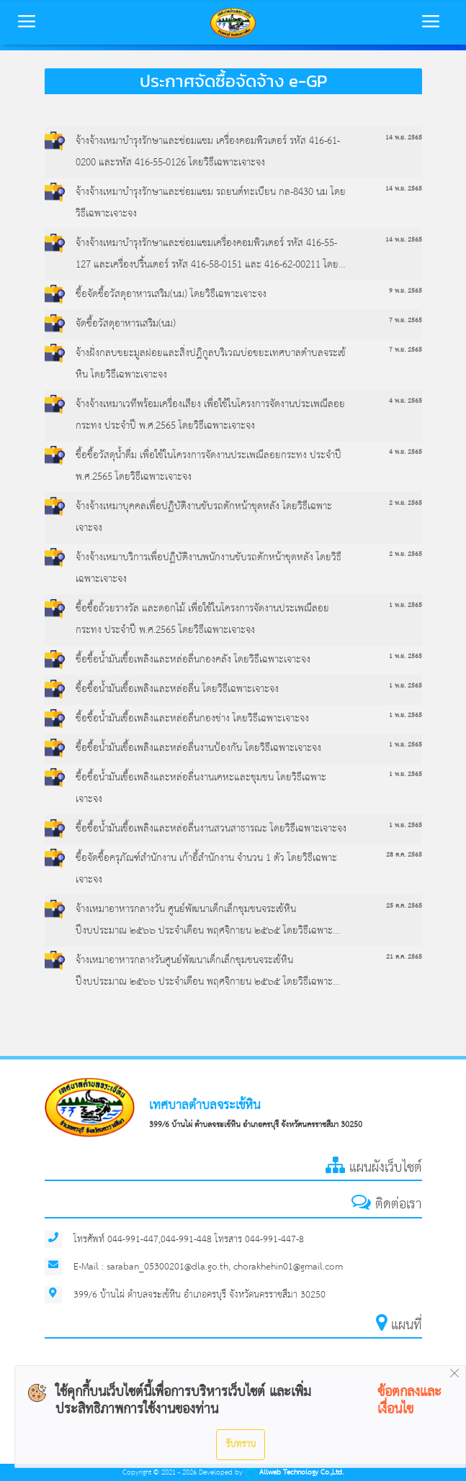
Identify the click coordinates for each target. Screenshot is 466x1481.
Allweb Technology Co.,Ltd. (294, 1473)
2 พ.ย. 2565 (405, 503)
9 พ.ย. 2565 (405, 291)
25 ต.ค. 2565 (404, 906)
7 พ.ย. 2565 (405, 320)
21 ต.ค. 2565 (404, 957)
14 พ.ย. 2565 (403, 138)
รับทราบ (240, 1444)
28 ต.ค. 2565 (404, 855)
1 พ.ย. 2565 (405, 605)
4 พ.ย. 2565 (405, 401)
